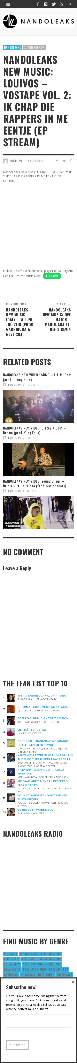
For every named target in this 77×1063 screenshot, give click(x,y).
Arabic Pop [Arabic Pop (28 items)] (53, 964)
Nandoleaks (12, 47)
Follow (52, 276)
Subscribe (17, 1045)
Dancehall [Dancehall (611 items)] (28, 974)
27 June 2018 (30, 384)
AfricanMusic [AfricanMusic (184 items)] (29, 954)
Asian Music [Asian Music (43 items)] (12, 969)
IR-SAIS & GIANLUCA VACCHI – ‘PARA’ (41, 695)
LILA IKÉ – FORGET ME (31, 729)
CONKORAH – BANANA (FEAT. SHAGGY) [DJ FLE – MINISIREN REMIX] (43, 743)
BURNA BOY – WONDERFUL (35, 809)
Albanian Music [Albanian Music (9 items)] (50, 959)
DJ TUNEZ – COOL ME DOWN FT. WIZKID (44, 707)
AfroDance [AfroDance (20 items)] (29, 959)
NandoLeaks (15, 384)
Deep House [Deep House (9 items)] (46, 974)
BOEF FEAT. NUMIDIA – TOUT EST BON (42, 718)
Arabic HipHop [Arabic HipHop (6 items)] (33, 964)
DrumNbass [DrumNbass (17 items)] (64, 974)
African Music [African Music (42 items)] (51, 954)
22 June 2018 (30, 437)
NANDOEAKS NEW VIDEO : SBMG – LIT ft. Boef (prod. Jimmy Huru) (37, 377)
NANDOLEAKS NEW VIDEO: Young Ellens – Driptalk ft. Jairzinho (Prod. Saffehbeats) (34, 483)
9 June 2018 (30, 491)
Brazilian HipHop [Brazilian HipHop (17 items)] (35, 969)
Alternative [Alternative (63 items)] (12, 964)
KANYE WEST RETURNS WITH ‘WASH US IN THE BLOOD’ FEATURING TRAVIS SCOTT (45, 757)
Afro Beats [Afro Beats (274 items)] (12, 959)
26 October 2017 (36, 161)
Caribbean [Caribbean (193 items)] (11, 974)
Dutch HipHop (34, 47)
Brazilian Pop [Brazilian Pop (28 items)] (58, 969)
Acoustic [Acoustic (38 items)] (10, 954)
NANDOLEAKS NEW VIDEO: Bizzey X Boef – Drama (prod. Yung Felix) (34, 430)
